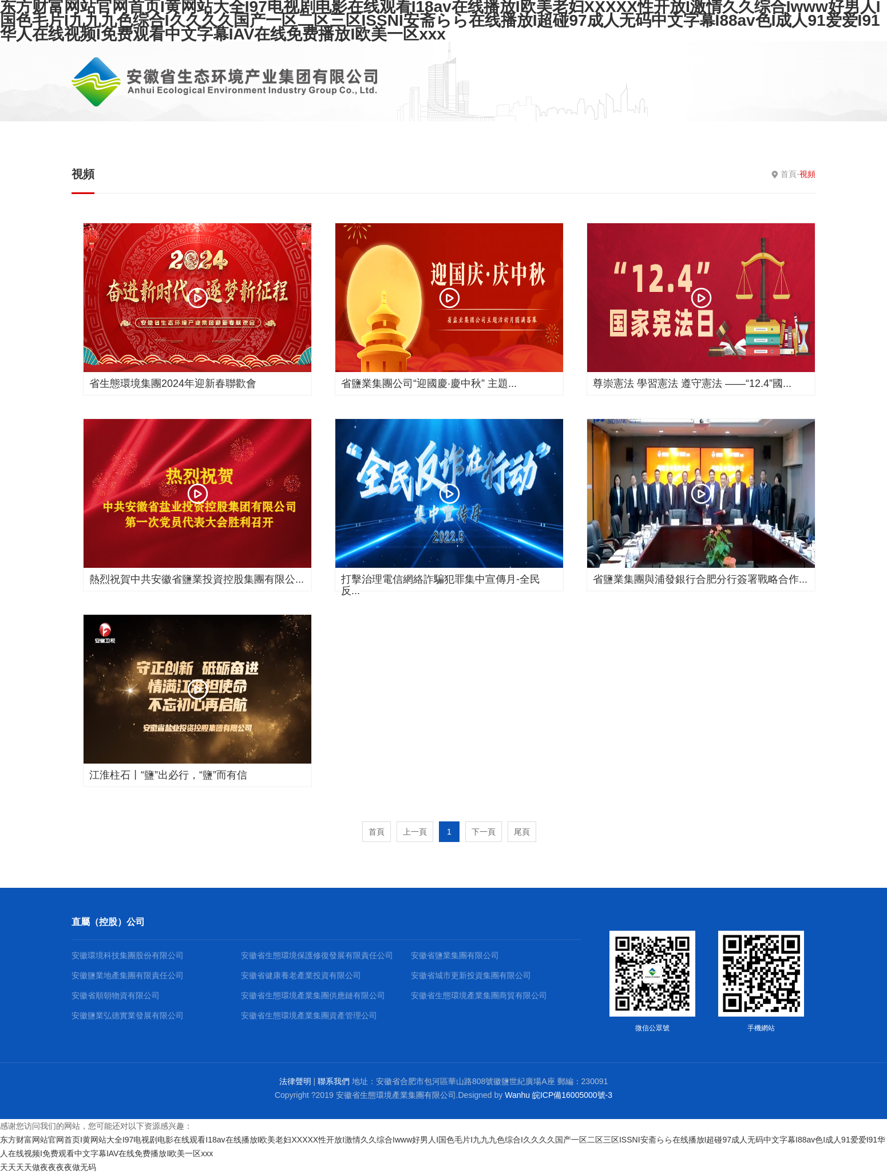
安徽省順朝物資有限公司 (116, 995)
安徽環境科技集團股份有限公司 (128, 955)
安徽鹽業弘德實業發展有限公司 (128, 1015)
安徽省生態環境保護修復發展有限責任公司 (317, 955)
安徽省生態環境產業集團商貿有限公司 (479, 995)
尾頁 (522, 831)
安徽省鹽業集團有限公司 (455, 955)
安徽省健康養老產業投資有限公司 (301, 975)
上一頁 (415, 831)
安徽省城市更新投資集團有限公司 (471, 975)
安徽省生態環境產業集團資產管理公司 (309, 1015)
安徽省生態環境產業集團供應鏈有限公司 (313, 995)
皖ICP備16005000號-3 (572, 1095)
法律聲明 (295, 1081)
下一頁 (484, 831)
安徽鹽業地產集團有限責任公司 (128, 975)
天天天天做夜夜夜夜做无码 (48, 1167)
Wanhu (517, 1095)
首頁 (789, 174)
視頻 (83, 174)
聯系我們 (334, 1081)
